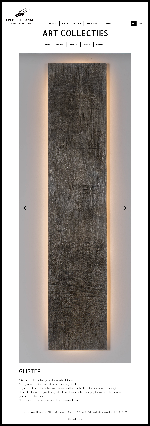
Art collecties (71, 23)
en (140, 23)
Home (52, 23)
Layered (72, 44)
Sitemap (71, 419)
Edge (47, 44)
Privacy (79, 419)
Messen (92, 23)
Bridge (59, 44)
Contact (108, 23)
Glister (100, 44)
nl (133, 23)
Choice (86, 44)
